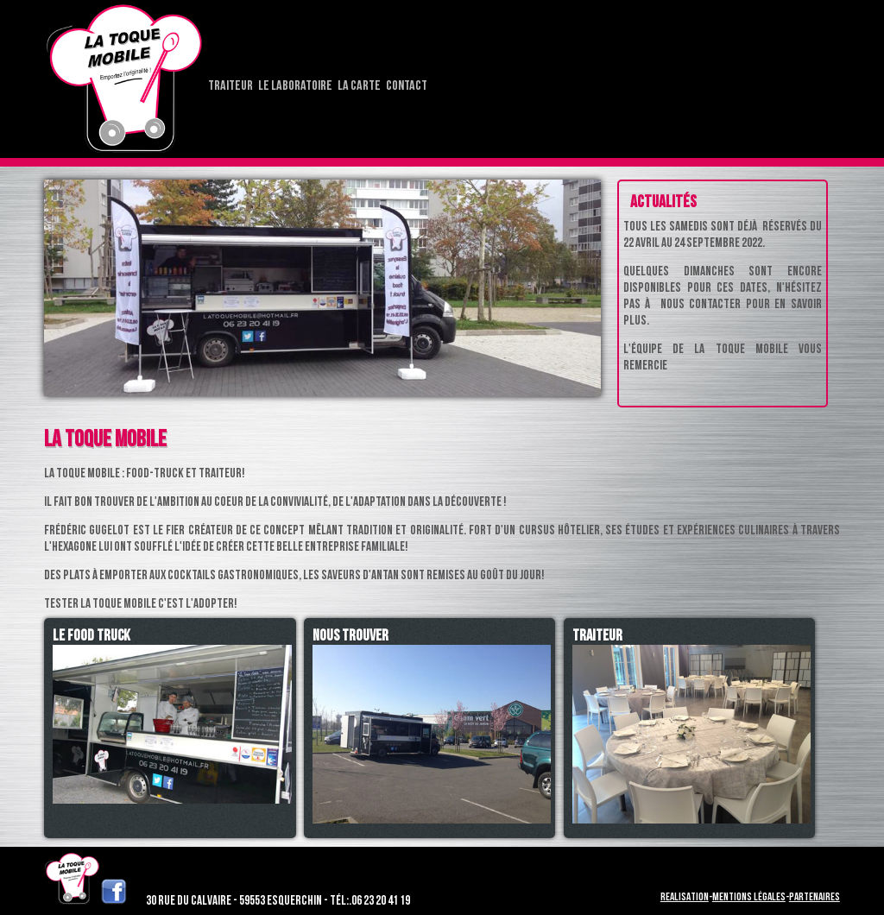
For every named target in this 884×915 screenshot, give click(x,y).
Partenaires (814, 897)
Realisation (684, 897)
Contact (406, 86)
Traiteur (230, 86)
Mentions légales (749, 897)
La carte (359, 86)
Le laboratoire (295, 86)
